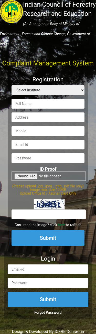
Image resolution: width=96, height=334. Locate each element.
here (61, 225)
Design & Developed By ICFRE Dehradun (48, 331)
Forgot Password (47, 312)
